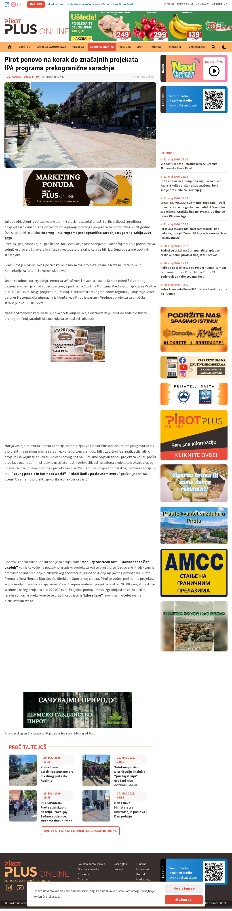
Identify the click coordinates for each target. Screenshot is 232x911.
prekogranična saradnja (28, 734)
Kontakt (202, 4)
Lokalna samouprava (51, 47)
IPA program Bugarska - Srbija (63, 734)
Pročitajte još (27, 747)
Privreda (78, 47)
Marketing (219, 4)
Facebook (7, 4)
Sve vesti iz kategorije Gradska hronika (80, 830)
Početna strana (10, 47)
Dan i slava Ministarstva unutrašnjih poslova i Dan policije (130, 810)
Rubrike (156, 47)
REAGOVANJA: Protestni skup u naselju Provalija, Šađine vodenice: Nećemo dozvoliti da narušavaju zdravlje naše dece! (56, 816)
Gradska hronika (102, 47)
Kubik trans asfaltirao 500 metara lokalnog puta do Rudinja (57, 774)
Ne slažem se (184, 888)
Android (214, 100)
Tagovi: (9, 734)
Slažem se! (184, 899)
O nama (169, 4)
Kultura (125, 47)
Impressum (185, 4)
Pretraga (213, 47)
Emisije (118, 869)
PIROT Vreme (194, 132)
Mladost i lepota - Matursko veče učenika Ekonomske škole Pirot (90, 4)
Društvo (25, 47)
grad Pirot (88, 734)
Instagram (13, 4)
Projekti (175, 47)
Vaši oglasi (197, 47)
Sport (141, 47)
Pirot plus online (36, 26)
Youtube (19, 4)
